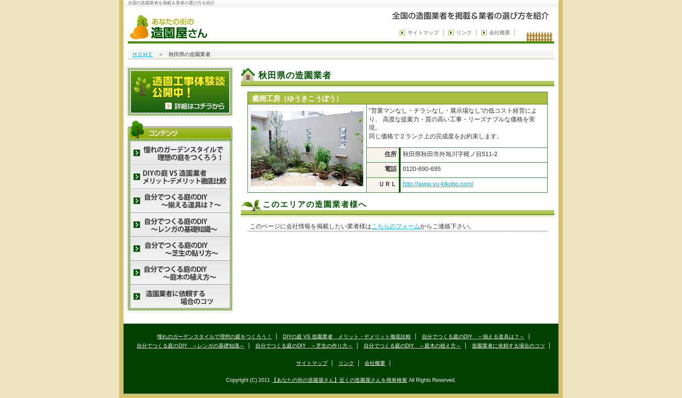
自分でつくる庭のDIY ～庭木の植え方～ (412, 346)
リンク (464, 33)
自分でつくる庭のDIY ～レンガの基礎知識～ (190, 346)
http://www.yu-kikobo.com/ (438, 184)
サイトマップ (423, 33)
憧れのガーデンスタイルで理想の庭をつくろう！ (214, 337)
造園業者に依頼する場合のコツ (508, 346)
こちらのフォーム (395, 226)
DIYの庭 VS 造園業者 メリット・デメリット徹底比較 (347, 337)
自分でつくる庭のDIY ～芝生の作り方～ (304, 346)
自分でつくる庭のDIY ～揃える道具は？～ (473, 337)
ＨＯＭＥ (142, 54)
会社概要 (499, 33)
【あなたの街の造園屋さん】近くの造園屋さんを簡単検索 (339, 380)
